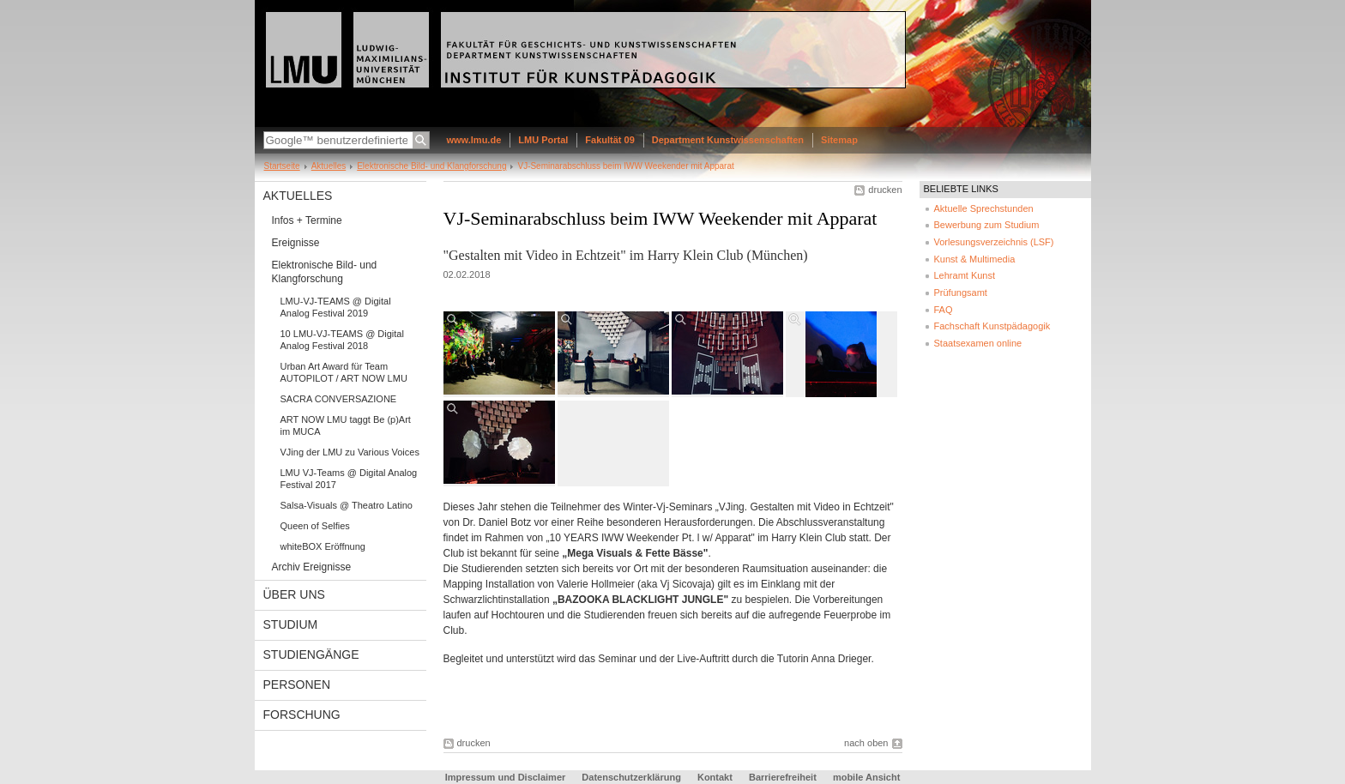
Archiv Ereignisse (312, 567)
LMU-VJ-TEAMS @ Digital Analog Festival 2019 (335, 307)
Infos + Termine (307, 220)
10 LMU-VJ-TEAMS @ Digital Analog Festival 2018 (342, 340)
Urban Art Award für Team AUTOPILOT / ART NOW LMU (343, 372)
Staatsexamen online (978, 343)
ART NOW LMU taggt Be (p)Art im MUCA (345, 425)
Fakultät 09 (609, 140)
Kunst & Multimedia (975, 259)
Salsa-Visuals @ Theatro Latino (346, 505)
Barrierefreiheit (784, 777)
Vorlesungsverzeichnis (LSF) (994, 242)
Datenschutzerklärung (631, 777)
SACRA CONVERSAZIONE (338, 399)
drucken (885, 189)
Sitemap (839, 140)
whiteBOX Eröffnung (322, 546)
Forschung (302, 714)
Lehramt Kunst (965, 275)
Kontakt (715, 777)
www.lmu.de (474, 140)
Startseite (282, 166)
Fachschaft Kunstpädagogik (992, 326)
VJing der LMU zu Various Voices (349, 452)
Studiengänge (311, 654)
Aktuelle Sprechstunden (984, 208)
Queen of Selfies (315, 526)
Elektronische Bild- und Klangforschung (431, 166)
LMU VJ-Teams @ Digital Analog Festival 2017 (349, 478)
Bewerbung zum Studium (987, 225)
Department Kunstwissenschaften (728, 140)
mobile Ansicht (866, 777)
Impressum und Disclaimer (505, 777)
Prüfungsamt (960, 292)
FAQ (943, 310)
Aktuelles (329, 166)
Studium (290, 624)
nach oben (866, 743)
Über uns (294, 594)
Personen (297, 684)
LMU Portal (543, 140)
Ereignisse (296, 243)
